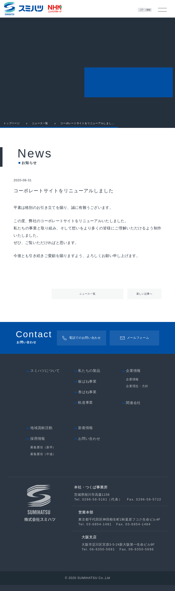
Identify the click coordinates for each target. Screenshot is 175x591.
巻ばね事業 (87, 398)
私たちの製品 (89, 377)
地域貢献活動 (41, 434)
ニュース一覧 (40, 126)
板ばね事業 (87, 387)
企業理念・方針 (137, 392)
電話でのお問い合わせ (81, 343)
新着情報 (85, 434)
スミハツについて (45, 377)
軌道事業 (85, 408)
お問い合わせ (89, 445)
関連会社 (133, 409)
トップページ (12, 126)
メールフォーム (134, 343)
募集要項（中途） (43, 460)
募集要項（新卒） (43, 453)
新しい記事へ (144, 298)
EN (149, 9)
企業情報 (132, 385)
